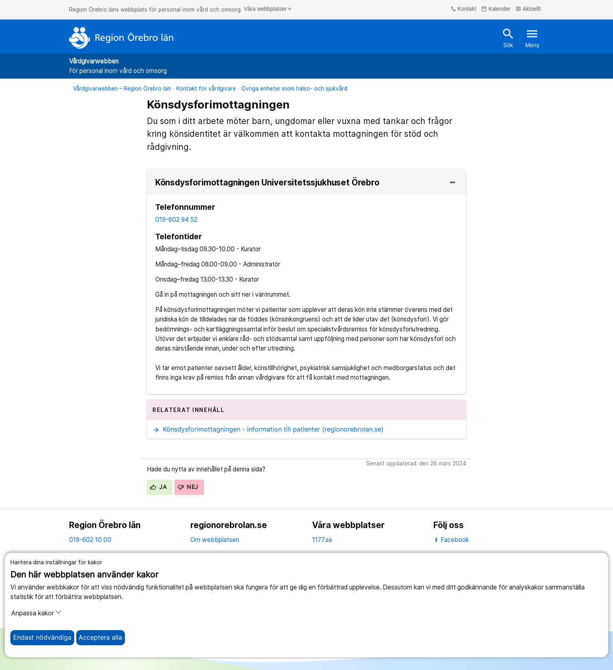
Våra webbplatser (268, 9)
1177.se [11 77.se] (322, 540)
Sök (508, 37)
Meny (532, 37)
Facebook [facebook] (451, 540)
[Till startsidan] (121, 38)
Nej (188, 487)
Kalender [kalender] (495, 9)
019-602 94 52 (176, 219)
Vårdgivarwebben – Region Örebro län (122, 88)
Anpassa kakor (36, 613)
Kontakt (463, 9)
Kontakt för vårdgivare (206, 88)
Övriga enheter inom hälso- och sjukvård (294, 88)
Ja (158, 487)
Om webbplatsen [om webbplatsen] (214, 540)
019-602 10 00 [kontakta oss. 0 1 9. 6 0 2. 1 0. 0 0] (90, 540)
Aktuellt (528, 9)
